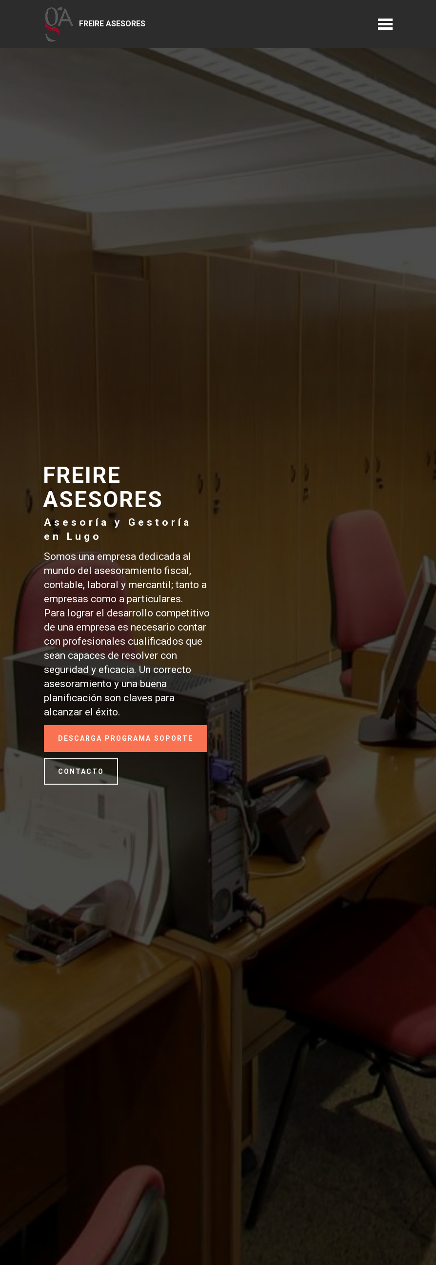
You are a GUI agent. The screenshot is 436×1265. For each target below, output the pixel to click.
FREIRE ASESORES (112, 23)
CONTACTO (81, 771)
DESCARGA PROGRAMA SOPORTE (125, 738)
